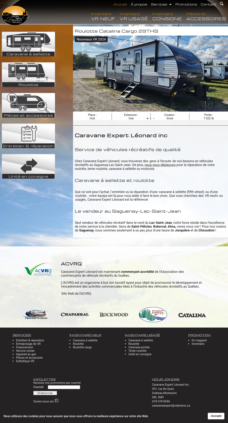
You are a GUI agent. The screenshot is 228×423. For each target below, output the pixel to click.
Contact (208, 4)
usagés (80, 199)
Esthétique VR (25, 361)
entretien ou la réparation (130, 192)
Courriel (38, 387)
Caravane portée (139, 347)
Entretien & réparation (30, 340)
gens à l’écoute (160, 161)
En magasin (199, 340)
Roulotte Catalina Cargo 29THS (116, 31)
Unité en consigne (140, 354)
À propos (138, 4)
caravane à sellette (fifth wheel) (181, 192)
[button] (147, 118)
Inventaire (103, 16)
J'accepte (216, 416)
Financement (24, 347)
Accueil (120, 4)
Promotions (186, 4)
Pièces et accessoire (29, 357)
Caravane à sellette (85, 340)
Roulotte (78, 344)
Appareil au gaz (26, 354)
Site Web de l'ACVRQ (76, 293)
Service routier (25, 350)
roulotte (81, 196)
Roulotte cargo (82, 347)
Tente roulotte (137, 350)
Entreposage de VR (28, 344)
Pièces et (206, 16)
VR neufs (211, 196)
